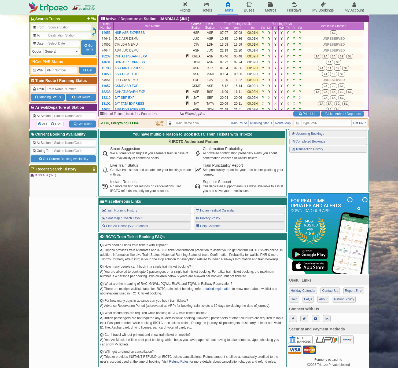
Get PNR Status (46, 62)
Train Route (45, 80)
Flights (185, 7)
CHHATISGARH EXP (130, 92)
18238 (106, 92)
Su (263, 28)
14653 (106, 33)
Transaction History (307, 149)
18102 (106, 103)
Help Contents (208, 226)
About (323, 299)
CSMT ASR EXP (126, 86)
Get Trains (82, 124)
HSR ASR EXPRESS (130, 33)
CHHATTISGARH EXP (131, 56)
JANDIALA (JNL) (43, 175)
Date (37, 43)
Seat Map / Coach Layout (122, 218)
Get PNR (359, 123)
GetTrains (88, 47)
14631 (106, 62)
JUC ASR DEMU (126, 39)
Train (38, 89)
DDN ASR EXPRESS (130, 62)
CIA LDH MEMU (126, 44)
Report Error (354, 291)
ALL (45, 124)
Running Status (73, 80)
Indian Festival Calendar (215, 210)
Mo (269, 28)
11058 (106, 74)
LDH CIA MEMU (126, 80)
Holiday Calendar (303, 291)
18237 (106, 56)
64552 (106, 44)
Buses (249, 7)
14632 (106, 109)
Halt (252, 28)
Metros (271, 7)
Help (294, 299)
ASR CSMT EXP (126, 74)
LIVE (58, 124)
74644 (106, 50)
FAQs (308, 299)
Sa (300, 28)
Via (91, 18)
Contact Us (330, 291)
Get (87, 70)
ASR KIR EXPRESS (129, 68)
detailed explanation (217, 289)
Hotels (206, 7)
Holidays (294, 7)
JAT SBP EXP (125, 98)
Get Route (80, 97)
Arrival (224, 28)
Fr (293, 28)
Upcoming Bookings (307, 134)
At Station (41, 116)
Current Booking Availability (58, 134)
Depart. (238, 28)
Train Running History (119, 210)
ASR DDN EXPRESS (130, 109)
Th (288, 28)
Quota (36, 51)
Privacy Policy (208, 218)
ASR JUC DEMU (127, 50)
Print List (306, 114)
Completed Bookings (308, 141)
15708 (106, 68)
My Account (354, 7)
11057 (106, 86)
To (36, 35)
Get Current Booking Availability (63, 159)
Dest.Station (210, 26)
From (38, 27)
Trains (228, 7)
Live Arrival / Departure (342, 114)
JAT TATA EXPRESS (129, 103)
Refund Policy (344, 299)
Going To (41, 151)
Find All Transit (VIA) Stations (125, 226)
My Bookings (323, 7)
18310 (106, 98)
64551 (106, 80)
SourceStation (196, 26)
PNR (37, 70)
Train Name (151, 26)
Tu (275, 28)
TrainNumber (106, 26)
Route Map (283, 123)
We (281, 28)
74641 (106, 39)
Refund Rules (179, 361)
